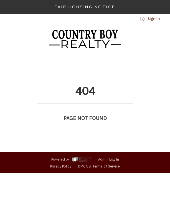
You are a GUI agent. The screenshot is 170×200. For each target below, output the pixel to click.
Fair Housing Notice (85, 7)
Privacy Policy (60, 156)
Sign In (150, 18)
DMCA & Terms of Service (99, 156)
